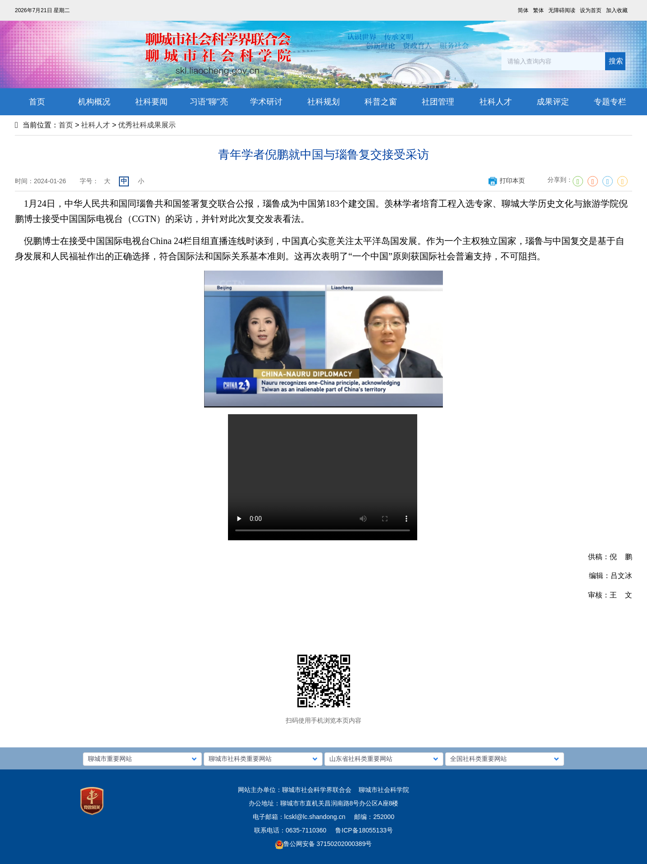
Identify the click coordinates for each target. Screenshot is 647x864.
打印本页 (506, 180)
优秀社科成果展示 (147, 125)
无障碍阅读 (561, 10)
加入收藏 (617, 10)
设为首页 (590, 10)
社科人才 (95, 125)
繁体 (538, 10)
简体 (523, 10)
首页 (66, 125)
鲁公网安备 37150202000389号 (323, 843)
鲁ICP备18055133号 (364, 830)
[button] (142, 759)
